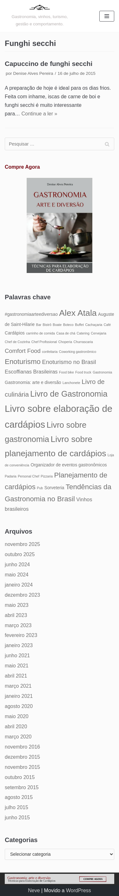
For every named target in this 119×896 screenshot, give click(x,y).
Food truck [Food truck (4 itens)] (83, 372)
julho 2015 (16, 807)
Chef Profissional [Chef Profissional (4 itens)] (44, 342)
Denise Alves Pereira (33, 73)
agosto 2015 (19, 797)
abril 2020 (16, 726)
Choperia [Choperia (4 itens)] (65, 342)
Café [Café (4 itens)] (107, 325)
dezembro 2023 (22, 595)
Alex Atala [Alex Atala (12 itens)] (77, 313)
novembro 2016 (22, 747)
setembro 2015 (22, 787)
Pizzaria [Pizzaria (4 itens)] (47, 476)
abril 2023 (16, 615)
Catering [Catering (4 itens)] (83, 333)
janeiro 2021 (19, 696)
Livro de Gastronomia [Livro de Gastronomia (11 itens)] (68, 393)
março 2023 (18, 625)
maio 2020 (17, 716)
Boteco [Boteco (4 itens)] (68, 325)
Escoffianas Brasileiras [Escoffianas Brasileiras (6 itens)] (31, 371)
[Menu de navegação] (106, 16)
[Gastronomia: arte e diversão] (40, 16)
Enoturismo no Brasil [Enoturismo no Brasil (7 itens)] (69, 362)
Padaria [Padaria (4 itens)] (11, 476)
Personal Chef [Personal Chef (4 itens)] (28, 476)
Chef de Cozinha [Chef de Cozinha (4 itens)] (17, 342)
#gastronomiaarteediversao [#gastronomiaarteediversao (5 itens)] (31, 314)
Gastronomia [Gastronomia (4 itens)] (102, 372)
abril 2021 (16, 675)
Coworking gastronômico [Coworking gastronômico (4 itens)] (77, 352)
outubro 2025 (20, 554)
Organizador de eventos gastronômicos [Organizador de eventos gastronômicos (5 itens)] (68, 465)
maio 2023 (17, 605)
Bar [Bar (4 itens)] (39, 325)
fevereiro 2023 (21, 635)
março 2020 (18, 736)
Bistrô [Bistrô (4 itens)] (47, 325)
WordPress (78, 890)
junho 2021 (17, 655)
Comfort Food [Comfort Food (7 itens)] (23, 350)
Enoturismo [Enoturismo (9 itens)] (23, 362)
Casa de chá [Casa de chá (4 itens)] (65, 333)
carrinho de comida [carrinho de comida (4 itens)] (40, 333)
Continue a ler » (39, 113)
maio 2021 (17, 665)
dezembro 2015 (22, 757)
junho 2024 (17, 564)
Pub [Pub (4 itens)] (40, 488)
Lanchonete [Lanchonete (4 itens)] (71, 383)
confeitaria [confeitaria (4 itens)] (49, 352)
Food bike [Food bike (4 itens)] (66, 372)
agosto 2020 (19, 706)
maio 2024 (17, 574)
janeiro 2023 (19, 645)
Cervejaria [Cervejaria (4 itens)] (98, 333)
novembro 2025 (22, 544)
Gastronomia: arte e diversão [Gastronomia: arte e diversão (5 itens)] (33, 382)
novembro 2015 (22, 767)
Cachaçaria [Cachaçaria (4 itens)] (93, 325)
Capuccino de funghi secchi (48, 63)
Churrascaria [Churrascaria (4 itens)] (83, 342)
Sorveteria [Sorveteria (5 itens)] (54, 487)
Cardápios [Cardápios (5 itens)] (15, 333)
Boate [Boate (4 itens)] (57, 325)
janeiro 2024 (19, 585)
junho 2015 (17, 817)
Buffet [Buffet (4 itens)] (79, 325)
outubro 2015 (20, 777)
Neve (34, 890)
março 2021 (18, 686)
